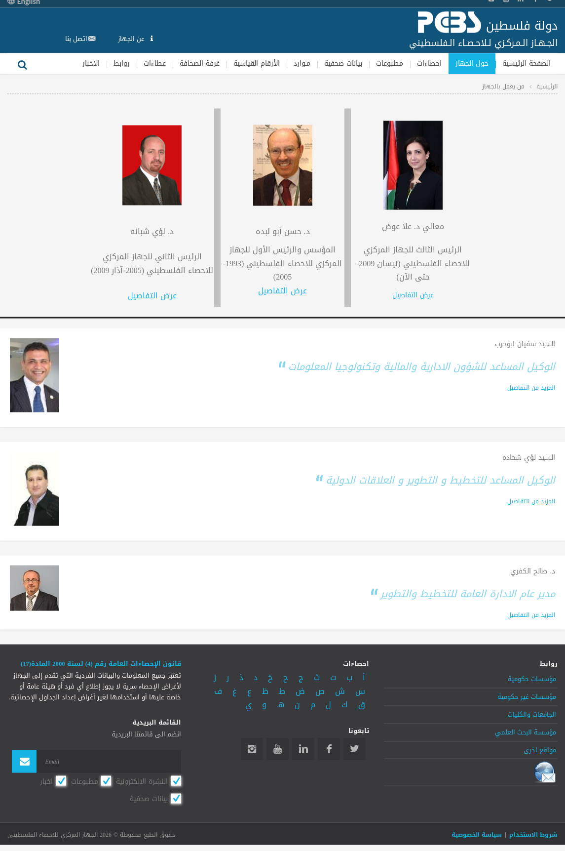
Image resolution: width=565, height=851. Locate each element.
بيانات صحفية (343, 63)
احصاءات (429, 63)
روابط (121, 63)
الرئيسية (547, 86)
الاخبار (91, 63)
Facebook (329, 749)
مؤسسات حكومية (532, 679)
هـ (280, 704)
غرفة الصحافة (200, 63)
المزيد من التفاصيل (531, 387)
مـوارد (302, 63)
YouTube (277, 749)
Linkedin (303, 749)
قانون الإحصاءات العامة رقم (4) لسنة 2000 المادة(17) (101, 664)
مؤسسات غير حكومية (526, 697)
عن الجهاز (132, 38)
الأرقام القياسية (256, 63)
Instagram (252, 749)
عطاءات (155, 63)
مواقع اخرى (540, 750)
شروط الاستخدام (533, 834)
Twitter (354, 749)
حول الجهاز (472, 63)
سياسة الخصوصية (477, 834)
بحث (22, 63)
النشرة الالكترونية (142, 781)
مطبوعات (389, 63)
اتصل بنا (76, 38)
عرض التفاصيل (413, 295)
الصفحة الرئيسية (526, 63)
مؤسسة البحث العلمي (525, 732)
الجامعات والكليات (532, 715)
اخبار (46, 781)
